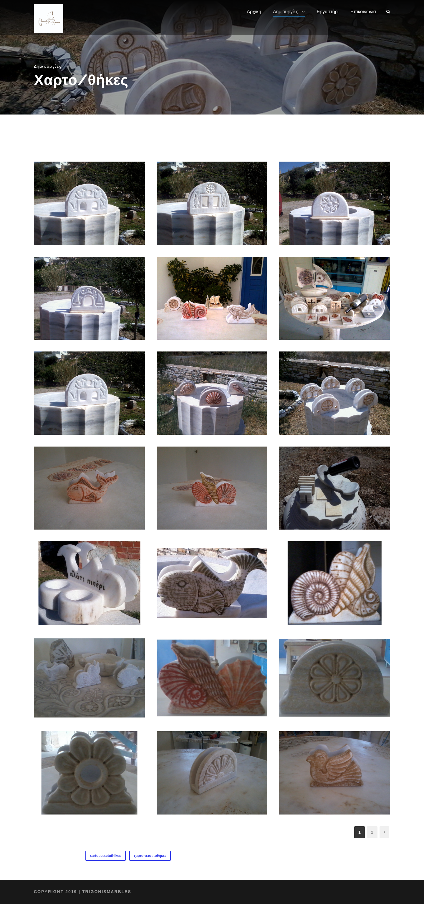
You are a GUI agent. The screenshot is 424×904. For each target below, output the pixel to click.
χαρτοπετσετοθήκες (150, 856)
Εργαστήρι (328, 11)
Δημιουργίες (285, 11)
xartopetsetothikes (105, 856)
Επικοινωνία (363, 11)
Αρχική (254, 11)
